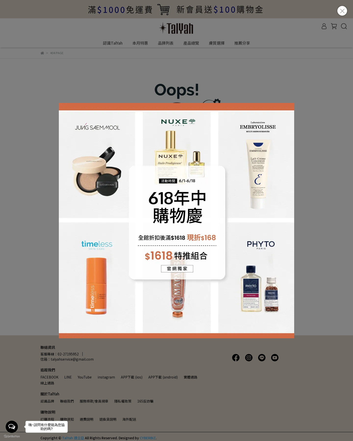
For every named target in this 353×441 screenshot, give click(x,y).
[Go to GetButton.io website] (12, 436)
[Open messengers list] (12, 427)
